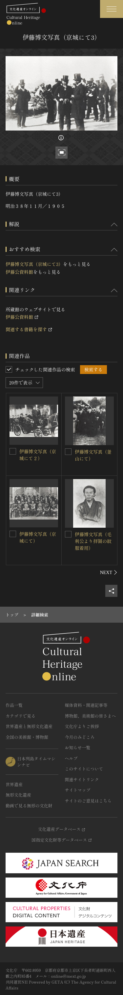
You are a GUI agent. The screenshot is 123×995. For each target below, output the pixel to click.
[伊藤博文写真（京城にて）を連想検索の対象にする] (13, 534)
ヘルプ (71, 758)
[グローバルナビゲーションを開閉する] (111, 9)
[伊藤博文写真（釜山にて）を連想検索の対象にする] (68, 451)
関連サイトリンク (82, 779)
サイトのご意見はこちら (88, 801)
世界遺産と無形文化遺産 (29, 726)
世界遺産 (14, 784)
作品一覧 (14, 705)
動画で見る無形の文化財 (29, 805)
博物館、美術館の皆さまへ (90, 716)
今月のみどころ (80, 737)
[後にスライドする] (108, 572)
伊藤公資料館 (19, 272)
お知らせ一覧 (78, 747)
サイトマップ (78, 790)
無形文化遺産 (18, 795)
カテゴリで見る (20, 716)
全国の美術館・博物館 (27, 737)
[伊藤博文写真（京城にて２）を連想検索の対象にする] (13, 451)
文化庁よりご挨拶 (82, 726)
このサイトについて (84, 769)
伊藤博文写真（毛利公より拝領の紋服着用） (93, 541)
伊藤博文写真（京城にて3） (34, 264)
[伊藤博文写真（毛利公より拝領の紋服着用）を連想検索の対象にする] (68, 534)
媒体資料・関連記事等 (86, 705)
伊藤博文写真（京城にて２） (37, 454)
